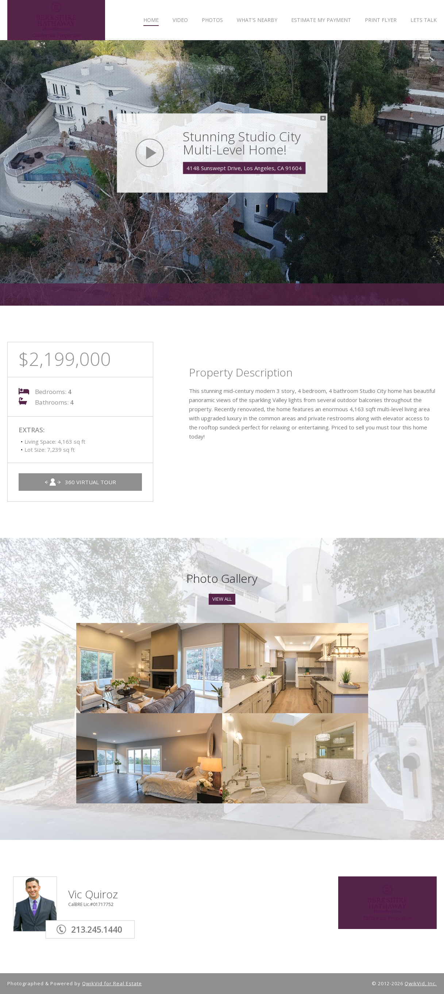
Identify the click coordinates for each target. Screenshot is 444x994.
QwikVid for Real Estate (112, 983)
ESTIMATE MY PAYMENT (321, 20)
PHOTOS (212, 20)
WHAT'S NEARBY (257, 20)
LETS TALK (423, 20)
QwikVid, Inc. (421, 983)
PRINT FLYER (381, 20)
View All (222, 599)
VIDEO (180, 20)
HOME (151, 20)
